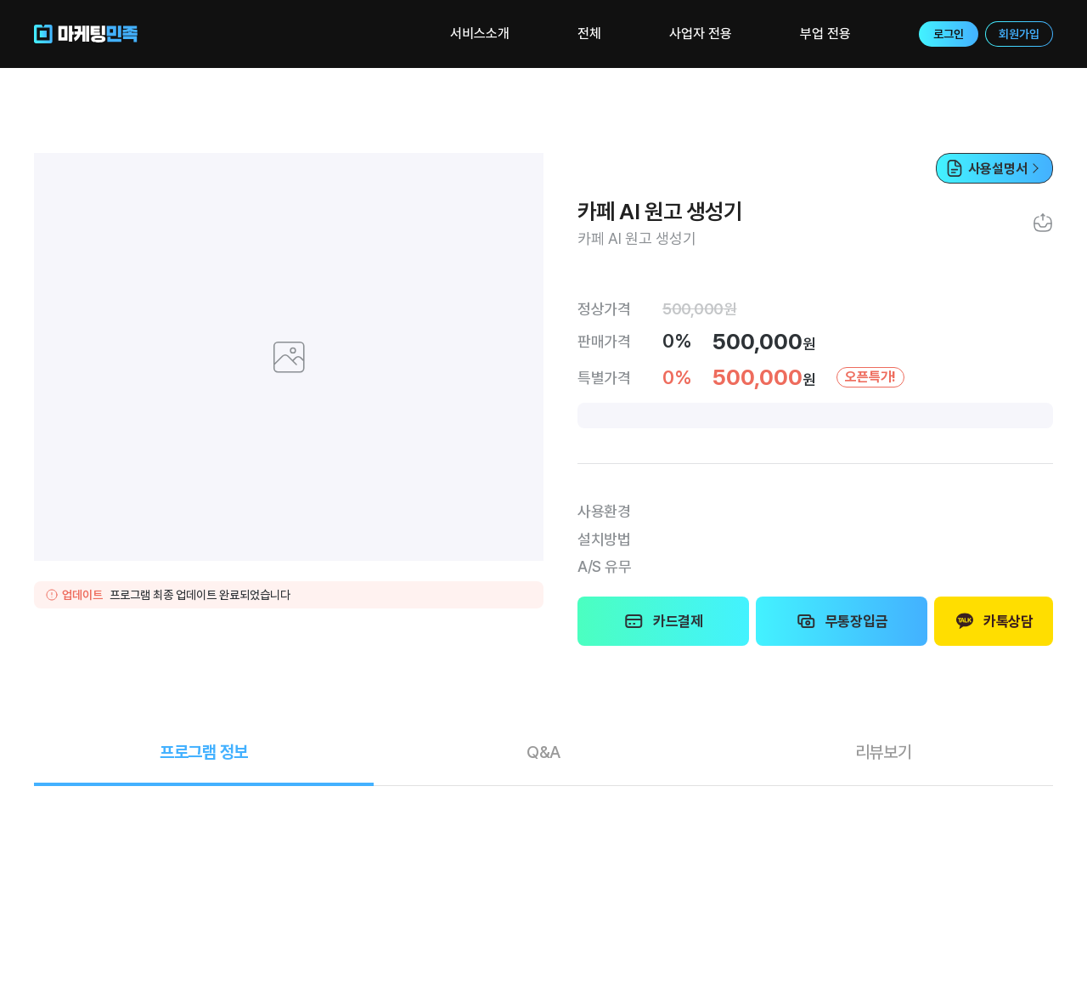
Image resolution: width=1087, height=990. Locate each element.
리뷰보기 (883, 752)
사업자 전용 (700, 33)
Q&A (543, 752)
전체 (589, 33)
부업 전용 (825, 33)
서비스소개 (480, 33)
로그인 (948, 34)
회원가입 (1019, 34)
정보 (204, 752)
